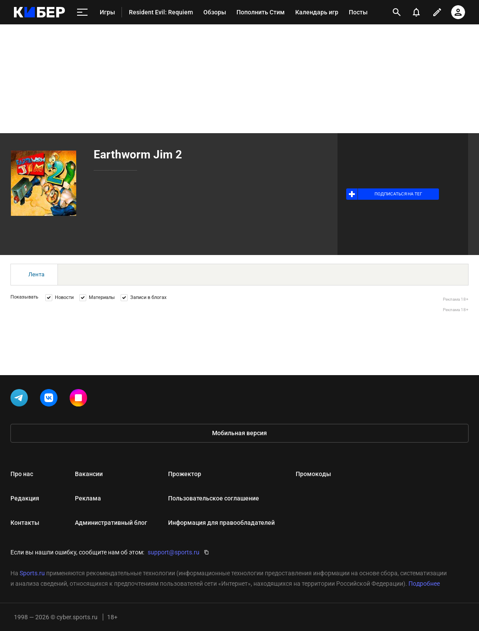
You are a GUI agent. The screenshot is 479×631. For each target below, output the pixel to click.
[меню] (82, 12)
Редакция (24, 498)
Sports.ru (32, 573)
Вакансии (89, 473)
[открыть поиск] (397, 12)
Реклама (88, 498)
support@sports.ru (173, 552)
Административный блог (111, 522)
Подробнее (424, 583)
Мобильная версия (239, 433)
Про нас (21, 473)
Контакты (24, 522)
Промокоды (313, 473)
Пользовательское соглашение (213, 498)
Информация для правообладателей (221, 522)
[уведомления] (416, 12)
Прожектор (184, 473)
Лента (36, 274)
